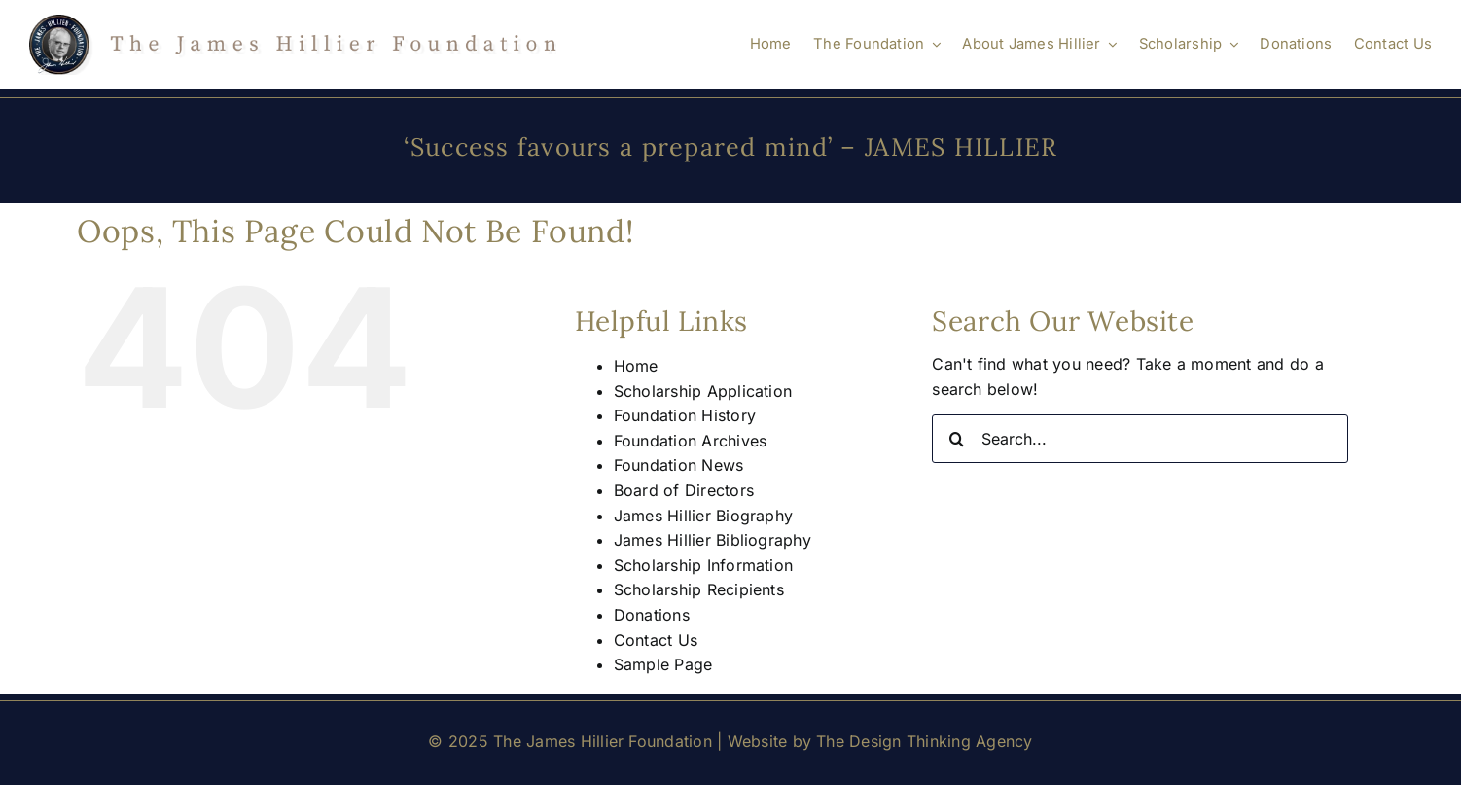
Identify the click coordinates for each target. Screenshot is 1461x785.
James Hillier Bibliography (712, 540)
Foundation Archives (690, 440)
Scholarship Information (704, 565)
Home (636, 365)
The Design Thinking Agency (924, 741)
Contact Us (655, 640)
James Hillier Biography (704, 515)
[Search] (956, 438)
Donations (652, 614)
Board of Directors (684, 490)
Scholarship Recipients (699, 589)
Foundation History (685, 415)
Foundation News (679, 465)
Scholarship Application (703, 391)
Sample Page (663, 664)
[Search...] (1140, 438)
